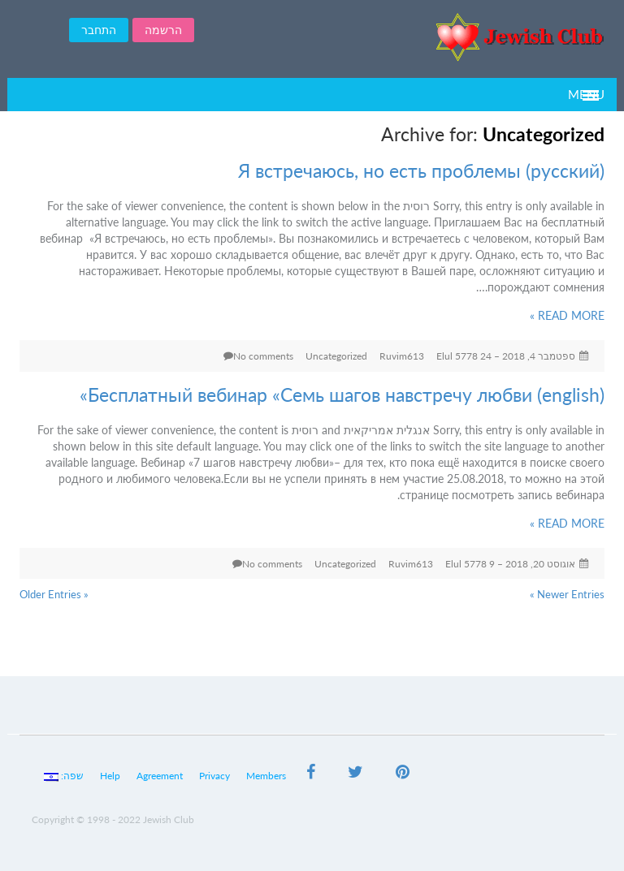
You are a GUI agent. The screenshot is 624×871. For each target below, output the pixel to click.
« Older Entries (54, 594)
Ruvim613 (401, 356)
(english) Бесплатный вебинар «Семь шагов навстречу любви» (342, 394)
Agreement (159, 776)
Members (266, 776)
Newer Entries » (567, 594)
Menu (586, 94)
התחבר (98, 30)
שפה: (64, 776)
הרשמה (163, 30)
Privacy (214, 776)
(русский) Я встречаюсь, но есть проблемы (421, 170)
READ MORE (567, 315)
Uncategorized (336, 356)
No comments (263, 356)
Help (110, 776)
